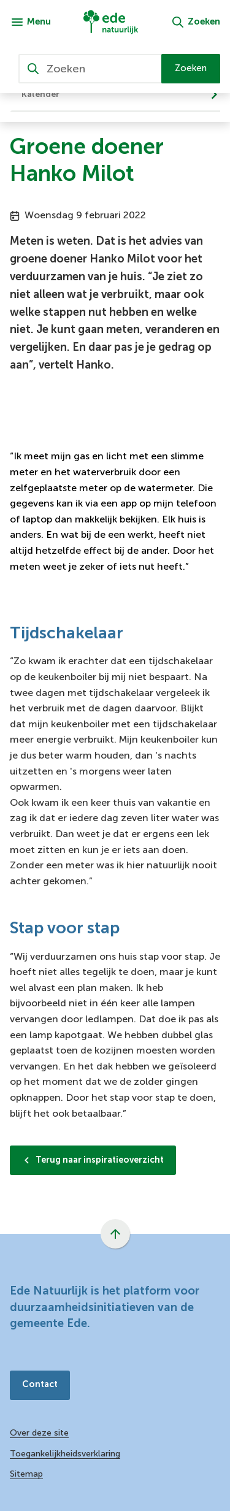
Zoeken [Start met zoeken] (191, 68)
